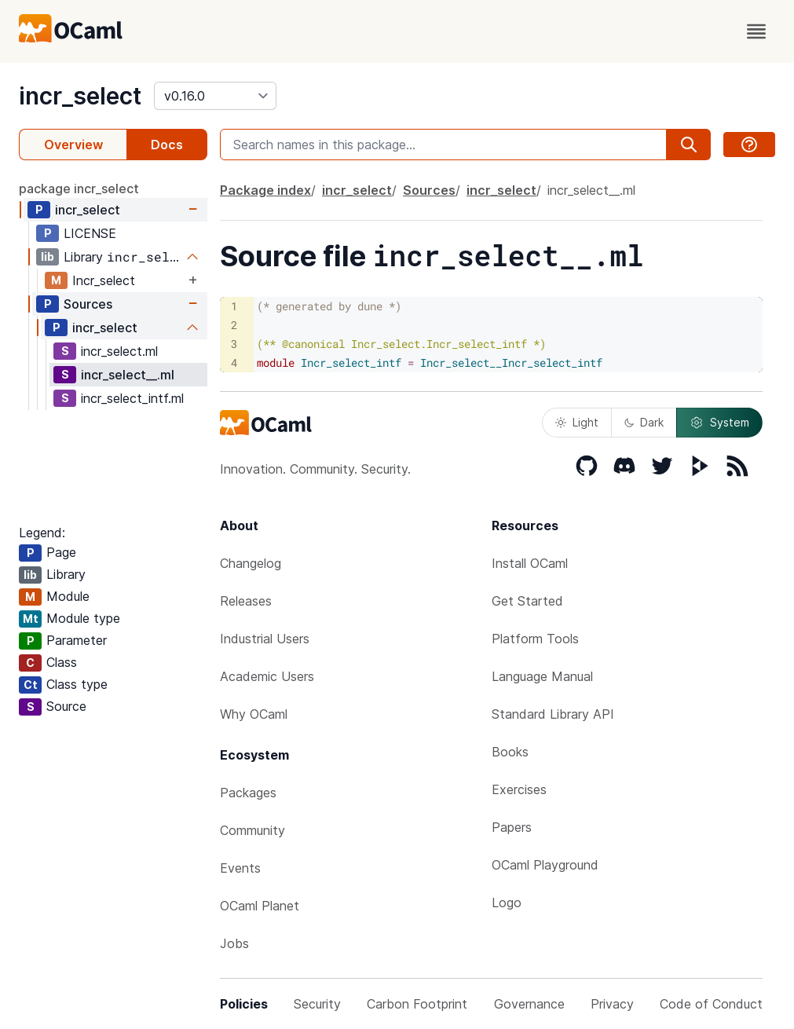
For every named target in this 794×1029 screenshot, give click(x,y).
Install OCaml (530, 563)
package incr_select (79, 188)
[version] (215, 96)
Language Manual (542, 676)
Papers (512, 827)
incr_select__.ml (127, 375)
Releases (246, 601)
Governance (529, 1004)
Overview (73, 144)
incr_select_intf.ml (132, 398)
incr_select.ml (119, 351)
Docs (167, 144)
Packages (248, 792)
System (719, 423)
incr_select (80, 96)
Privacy (612, 1004)
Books (510, 752)
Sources (88, 304)
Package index (265, 190)
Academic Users (267, 676)
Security (317, 1004)
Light (576, 422)
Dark (644, 422)
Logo (506, 902)
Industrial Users (264, 638)
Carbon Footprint (417, 1004)
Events (240, 868)
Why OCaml (253, 714)
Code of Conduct (711, 1004)
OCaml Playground (545, 865)
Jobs (234, 943)
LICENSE (90, 233)
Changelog (250, 563)
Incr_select (103, 280)
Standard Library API (553, 714)
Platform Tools (535, 638)
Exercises (519, 789)
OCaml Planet (259, 906)
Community (252, 830)
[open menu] (756, 31)
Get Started (527, 601)
